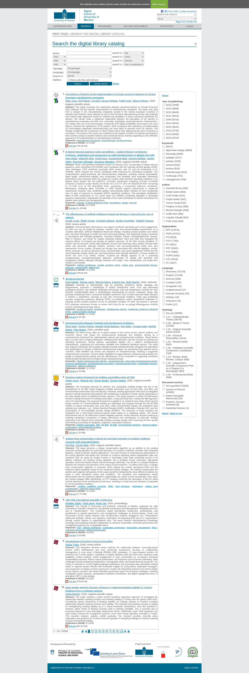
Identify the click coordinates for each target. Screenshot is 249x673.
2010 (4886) (171, 108)
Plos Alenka (80, 329)
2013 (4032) (171, 123)
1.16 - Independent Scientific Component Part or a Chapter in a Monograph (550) (178, 367)
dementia (69, 267)
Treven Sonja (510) (174, 202)
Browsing (104, 26)
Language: (58, 72)
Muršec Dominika (125, 220)
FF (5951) (169, 244)
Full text (72, 146)
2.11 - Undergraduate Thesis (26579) (176, 318)
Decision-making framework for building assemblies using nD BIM (100, 377)
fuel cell (133, 203)
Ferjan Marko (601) (174, 199)
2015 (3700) (171, 130)
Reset (116, 83)
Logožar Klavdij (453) (175, 217)
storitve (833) (171, 168)
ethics (154, 527)
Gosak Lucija (72, 220)
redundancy (137, 486)
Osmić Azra (101, 158)
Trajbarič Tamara (144, 220)
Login (189, 26)
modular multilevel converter (92, 486)
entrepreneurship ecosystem (101, 363)
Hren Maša (71, 158)
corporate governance (75, 530)
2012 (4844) (171, 112)
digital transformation (96, 530)
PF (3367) (170, 262)
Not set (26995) (172, 313)
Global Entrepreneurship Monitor (92, 361)
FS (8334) (170, 237)
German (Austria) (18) (176, 293)
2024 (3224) (171, 137)
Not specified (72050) (176, 385)
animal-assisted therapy (146, 265)
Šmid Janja (88, 503)
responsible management (138, 527)
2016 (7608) (171, 105)
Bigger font (180, 22)
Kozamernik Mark (118, 158)
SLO (170, 11)
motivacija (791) (173, 175)
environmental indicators (129, 425)
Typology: (58, 68)
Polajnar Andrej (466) (175, 206)
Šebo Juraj (71, 101)
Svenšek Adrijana (105, 220)
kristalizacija (99, 309)
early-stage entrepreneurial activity (141, 361)
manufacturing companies (88, 140)
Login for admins (191, 668)
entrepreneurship (116, 361)
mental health (81, 267)
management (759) (174, 179)
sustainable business (147, 363)
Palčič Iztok (125, 101)
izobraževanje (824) (175, 172)
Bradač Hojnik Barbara (107, 326)
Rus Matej (126, 326)
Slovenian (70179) (174, 271)
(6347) (168, 146)
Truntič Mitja (82, 445)
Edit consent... (159, 4)
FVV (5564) (170, 251)
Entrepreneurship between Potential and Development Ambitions (99, 323)
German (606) (172, 278)
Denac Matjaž (101, 380)
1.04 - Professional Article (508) (178, 376)
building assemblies (86, 425)
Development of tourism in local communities (89, 541)
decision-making (149, 425)
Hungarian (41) (172, 286)
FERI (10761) (171, 233)
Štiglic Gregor (88, 220)
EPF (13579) (171, 229)
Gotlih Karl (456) (173, 213)
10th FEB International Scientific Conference (88, 500)
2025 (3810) (171, 126)
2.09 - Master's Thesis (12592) (176, 324)
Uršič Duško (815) (174, 195)
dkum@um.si (88, 668)
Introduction (62, 26)
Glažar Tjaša (72, 544)
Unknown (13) (172, 300)
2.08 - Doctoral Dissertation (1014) (174, 336)
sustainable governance (114, 527)
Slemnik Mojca (103, 282)
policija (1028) (172, 161)
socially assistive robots (108, 265)
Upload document (136, 26)
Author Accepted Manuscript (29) (173, 397)
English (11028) (173, 275)
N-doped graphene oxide (96, 203)
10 (121, 631)
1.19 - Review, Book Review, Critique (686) (176, 358)
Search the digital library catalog (98, 33)
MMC (110, 486)
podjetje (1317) (172, 157)
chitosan (80, 203)
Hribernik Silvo (86, 158)
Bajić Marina (132, 282)
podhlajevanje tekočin (117, 309)
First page (60, 33)
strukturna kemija (85, 309)
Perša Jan (101, 503)
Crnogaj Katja (140, 326)
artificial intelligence (86, 265)
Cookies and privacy (188, 11)
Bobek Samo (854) (174, 191)
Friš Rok (69, 445)
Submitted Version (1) (176, 408)
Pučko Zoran (72, 380)
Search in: (58, 76)
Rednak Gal (86, 380)
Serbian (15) (171, 297)
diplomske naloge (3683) (177, 150)
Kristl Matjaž (71, 282)
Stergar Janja (87, 282)
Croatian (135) (172, 282)
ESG (79, 527)
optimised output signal (90, 488)
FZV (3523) (170, 259)
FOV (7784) (170, 240)
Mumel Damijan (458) (176, 210)
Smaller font (192, 22)
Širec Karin (71, 326)
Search (86, 26)
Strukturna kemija (74, 278)
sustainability (71, 427)
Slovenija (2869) (173, 153)
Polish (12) (170, 304)
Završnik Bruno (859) (175, 188)
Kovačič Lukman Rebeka (104, 101)
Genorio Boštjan (137, 158)
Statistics (166, 26)
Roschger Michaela (83, 161)
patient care (94, 267)
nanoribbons (115, 203)
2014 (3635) (171, 134)
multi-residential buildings (89, 427)
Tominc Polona (86, 326)
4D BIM (113, 425)
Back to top (176, 413)
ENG (176, 11)
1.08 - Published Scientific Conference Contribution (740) (178, 350)
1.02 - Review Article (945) (175, 343)
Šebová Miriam (140, 101)
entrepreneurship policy (126, 363)
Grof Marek (84, 101)
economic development (76, 363)
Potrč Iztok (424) (173, 221)
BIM (98, 425)
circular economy (124, 140)
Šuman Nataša (118, 380)
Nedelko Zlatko (73, 503)
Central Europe (108, 140)
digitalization (71, 366)
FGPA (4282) (171, 255)
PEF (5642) (170, 248)
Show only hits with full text (84, 80)
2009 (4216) (171, 119)
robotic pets (127, 265)
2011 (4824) (171, 115)
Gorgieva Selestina (104, 161)
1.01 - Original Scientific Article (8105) (177, 330)
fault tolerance (122, 486)
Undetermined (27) (174, 289)
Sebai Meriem (72, 594)
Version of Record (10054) (174, 390)
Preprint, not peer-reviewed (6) (174, 403)
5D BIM (104, 425)
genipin (125, 203)
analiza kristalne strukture (84, 312)
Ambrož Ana (118, 282)
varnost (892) (171, 164)
